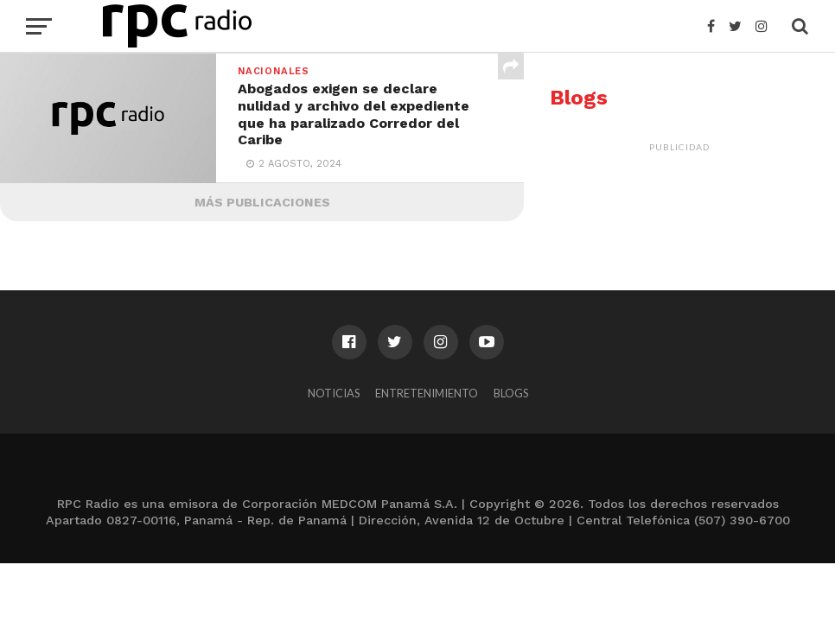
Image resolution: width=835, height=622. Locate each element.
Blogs (511, 393)
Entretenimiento (426, 393)
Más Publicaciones (262, 202)
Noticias (334, 393)
